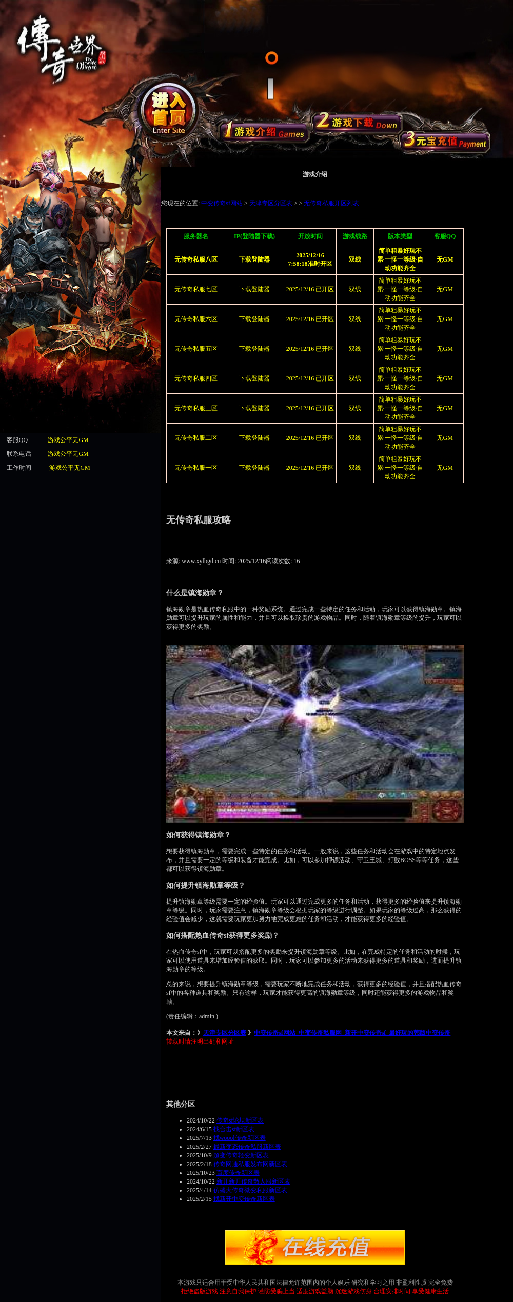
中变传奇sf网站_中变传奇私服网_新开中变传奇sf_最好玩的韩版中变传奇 (352, 1032)
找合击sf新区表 (234, 1129)
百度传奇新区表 (238, 1172)
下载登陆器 (254, 319)
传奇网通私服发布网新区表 (250, 1164)
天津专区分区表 (224, 1032)
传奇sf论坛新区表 (240, 1120)
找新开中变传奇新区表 (244, 1199)
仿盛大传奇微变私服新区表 (250, 1190)
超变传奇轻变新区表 (241, 1155)
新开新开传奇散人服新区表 (253, 1181)
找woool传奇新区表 (239, 1137)
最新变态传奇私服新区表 (247, 1146)
